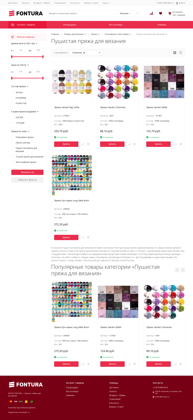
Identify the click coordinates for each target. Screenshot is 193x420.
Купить (66, 144)
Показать (26, 172)
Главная (55, 34)
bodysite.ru (25, 412)
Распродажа (69, 24)
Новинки (161, 24)
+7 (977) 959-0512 (160, 387)
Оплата (25, 3)
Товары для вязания (74, 34)
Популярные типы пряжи (117, 34)
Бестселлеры (115, 24)
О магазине (60, 3)
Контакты (75, 3)
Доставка (12, 3)
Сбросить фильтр (27, 179)
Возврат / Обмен (42, 3)
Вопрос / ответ (91, 3)
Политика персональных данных (21, 407)
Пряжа (94, 34)
